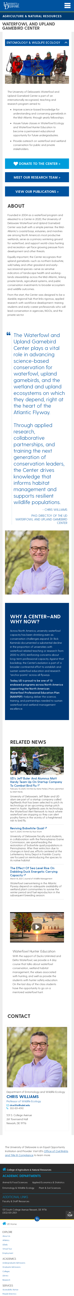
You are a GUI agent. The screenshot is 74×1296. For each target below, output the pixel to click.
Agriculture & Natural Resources (32, 16)
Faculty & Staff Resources (16, 1201)
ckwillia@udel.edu (20, 1105)
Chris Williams (23, 1096)
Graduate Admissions (12, 1267)
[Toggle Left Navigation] (65, 42)
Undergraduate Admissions (14, 1263)
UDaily (5, 1244)
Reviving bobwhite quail (27, 828)
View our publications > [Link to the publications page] (37, 191)
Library (5, 1275)
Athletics (6, 1240)
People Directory (9, 1294)
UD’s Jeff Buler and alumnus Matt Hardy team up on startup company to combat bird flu (36, 781)
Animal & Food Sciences (15, 1182)
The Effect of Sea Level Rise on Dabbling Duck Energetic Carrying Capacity (33, 871)
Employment (8, 1253)
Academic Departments (22, 1176)
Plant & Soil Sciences (50, 1187)
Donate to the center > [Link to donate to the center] (37, 163)
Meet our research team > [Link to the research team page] (37, 177)
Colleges (6, 1271)
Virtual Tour (7, 1249)
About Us (6, 1236)
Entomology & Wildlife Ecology (33, 42)
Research (6, 1280)
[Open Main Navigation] (67, 5)
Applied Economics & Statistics (48, 1182)
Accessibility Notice (10, 1289)
